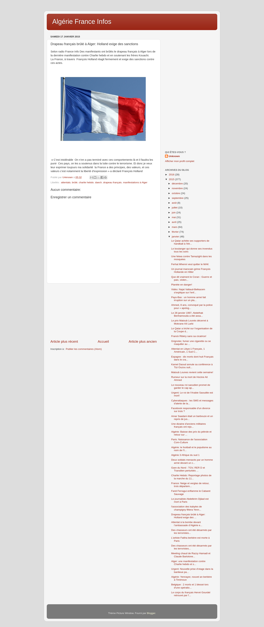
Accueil (103, 341)
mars (175, 227)
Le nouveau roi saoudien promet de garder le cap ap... (190, 386)
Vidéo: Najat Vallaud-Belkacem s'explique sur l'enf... (188, 291)
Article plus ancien (143, 341)
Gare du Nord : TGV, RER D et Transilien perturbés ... (188, 469)
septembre (178, 198)
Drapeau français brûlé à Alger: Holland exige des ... (188, 516)
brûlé (74, 182)
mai (174, 217)
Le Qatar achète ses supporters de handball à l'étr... (190, 242)
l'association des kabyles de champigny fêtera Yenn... (186, 508)
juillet (175, 207)
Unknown (174, 156)
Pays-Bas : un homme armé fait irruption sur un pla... (188, 299)
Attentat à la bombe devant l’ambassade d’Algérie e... (186, 523)
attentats (66, 182)
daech (98, 182)
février (175, 231)
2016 (172, 174)
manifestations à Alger (135, 182)
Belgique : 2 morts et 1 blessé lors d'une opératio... (189, 586)
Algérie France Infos (81, 21)
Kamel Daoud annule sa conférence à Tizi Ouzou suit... (192, 366)
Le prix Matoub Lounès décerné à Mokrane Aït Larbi (189, 322)
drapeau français (112, 182)
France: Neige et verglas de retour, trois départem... (190, 485)
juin (174, 212)
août (174, 202)
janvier (176, 236)
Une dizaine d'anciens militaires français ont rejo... (188, 425)
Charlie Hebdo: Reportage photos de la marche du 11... (191, 477)
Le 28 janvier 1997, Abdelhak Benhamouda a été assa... (187, 314)
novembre (178, 188)
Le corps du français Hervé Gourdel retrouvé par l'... (190, 594)
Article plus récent (64, 341)
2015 (172, 179)
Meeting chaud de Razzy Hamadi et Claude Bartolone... (190, 555)
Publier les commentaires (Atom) (84, 349)
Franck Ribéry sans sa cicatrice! (188, 336)
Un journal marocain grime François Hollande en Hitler (190, 270)
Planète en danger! (181, 284)
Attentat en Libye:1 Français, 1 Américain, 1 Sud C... (188, 350)
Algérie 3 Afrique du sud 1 (185, 455)
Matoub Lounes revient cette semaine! (192, 372)
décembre (178, 183)
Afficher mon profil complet (179, 161)
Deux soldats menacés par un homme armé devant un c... (192, 461)
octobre (176, 193)
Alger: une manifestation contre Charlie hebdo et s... (188, 563)
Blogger (151, 613)
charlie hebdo (86, 182)
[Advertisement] (103, 311)
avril (174, 222)
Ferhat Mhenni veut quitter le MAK (190, 264)
